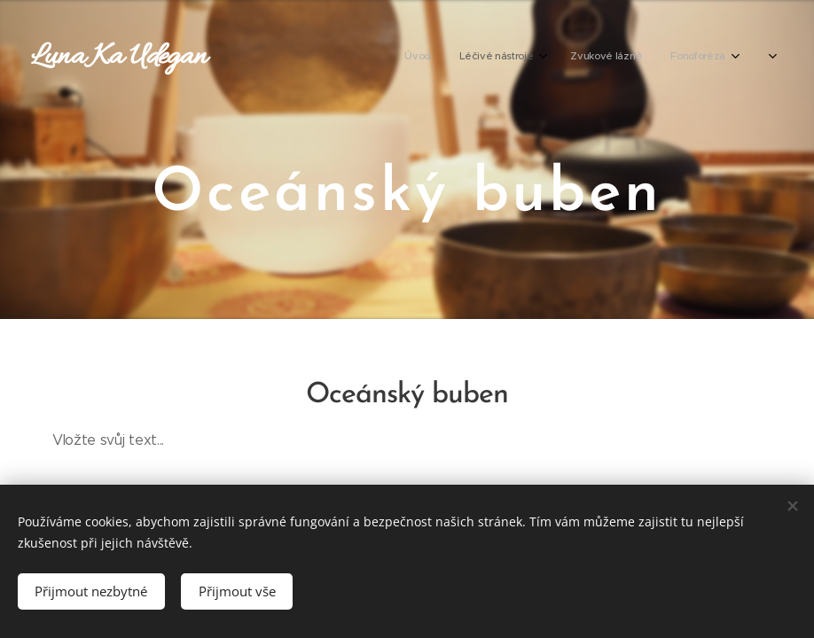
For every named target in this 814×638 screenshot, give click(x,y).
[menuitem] (543, 57)
